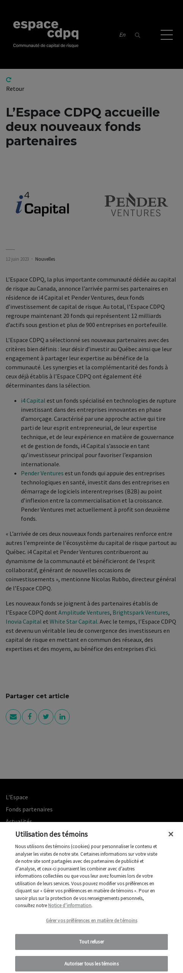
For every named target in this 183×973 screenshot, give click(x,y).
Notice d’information (69, 909)
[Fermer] (171, 837)
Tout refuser (91, 945)
